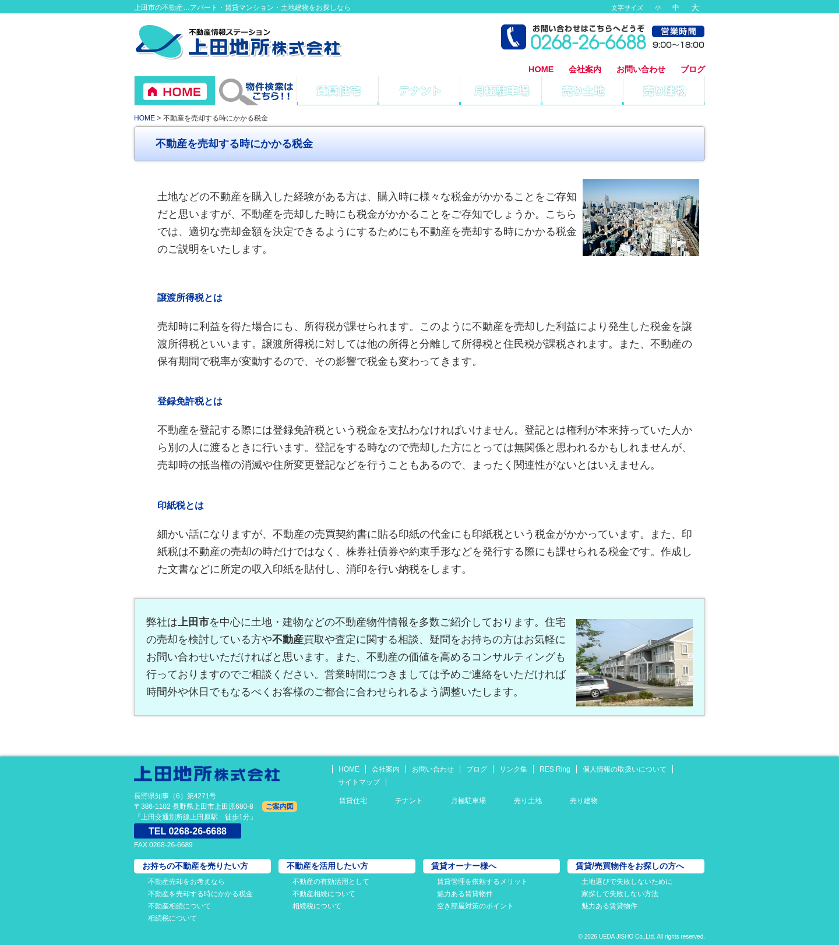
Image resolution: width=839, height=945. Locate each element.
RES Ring (555, 769)
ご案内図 (280, 806)
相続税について (172, 918)
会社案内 (585, 69)
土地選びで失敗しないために (626, 882)
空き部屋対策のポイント (475, 906)
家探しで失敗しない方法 (619, 894)
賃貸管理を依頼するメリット (482, 882)
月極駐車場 (468, 801)
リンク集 (513, 769)
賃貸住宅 (353, 801)
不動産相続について (179, 906)
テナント (409, 801)
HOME (541, 69)
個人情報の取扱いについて (625, 769)
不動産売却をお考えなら (186, 882)
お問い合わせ (640, 69)
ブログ (693, 69)
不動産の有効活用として (330, 882)
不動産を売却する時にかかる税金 (200, 894)
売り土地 (528, 801)
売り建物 (584, 801)
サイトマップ (359, 782)
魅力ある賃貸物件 (465, 894)
